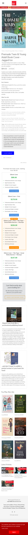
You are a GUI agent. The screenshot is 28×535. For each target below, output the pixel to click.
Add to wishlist (7, 157)
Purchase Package (14, 190)
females (13, 126)
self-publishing (11, 130)
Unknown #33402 (5, 460)
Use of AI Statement (20, 508)
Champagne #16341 (6, 437)
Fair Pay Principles (7, 508)
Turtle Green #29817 (19, 415)
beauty (16, 124)
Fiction (3, 51)
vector (24, 127)
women (6, 129)
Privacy (15, 504)
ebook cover (18, 130)
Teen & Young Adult (10, 51)
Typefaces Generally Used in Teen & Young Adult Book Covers (7, 489)
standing (10, 127)
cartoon (24, 124)
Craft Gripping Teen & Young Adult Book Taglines (7, 475)
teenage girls (15, 127)
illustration (17, 126)
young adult (11, 129)
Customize (7, 153)
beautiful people (10, 124)
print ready (23, 130)
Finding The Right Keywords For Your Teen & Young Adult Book (20, 476)
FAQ (5, 506)
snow (6, 127)
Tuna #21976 (17, 460)
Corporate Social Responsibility (17, 506)
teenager (21, 127)
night (22, 126)
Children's (21, 51)
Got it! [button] (14, 532)
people (3, 127)
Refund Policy (21, 504)
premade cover (17, 129)
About (7, 506)
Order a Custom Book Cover (15, 297)
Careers (13, 508)
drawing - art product (6, 126)
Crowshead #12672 (18, 437)
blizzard (20, 124)
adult (5, 124)
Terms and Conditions (9, 504)
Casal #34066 (4, 415)
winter (2, 129)
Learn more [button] (5, 528)
